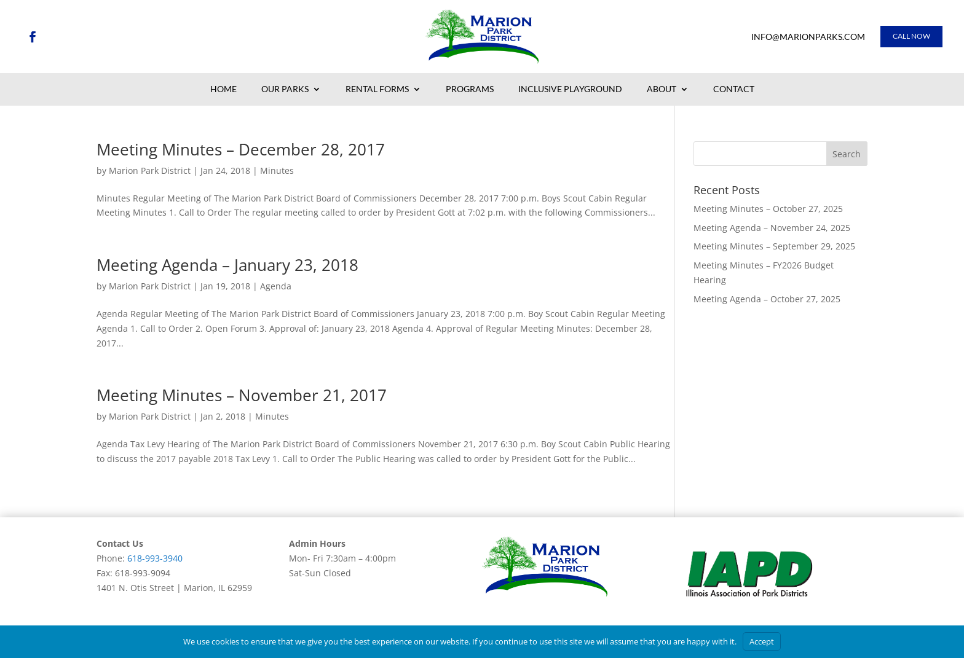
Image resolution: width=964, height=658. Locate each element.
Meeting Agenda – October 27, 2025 (766, 299)
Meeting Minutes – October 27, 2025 (768, 208)
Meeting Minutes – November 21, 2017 (242, 395)
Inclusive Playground (570, 89)
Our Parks (285, 89)
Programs (470, 89)
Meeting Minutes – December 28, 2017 (241, 149)
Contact (733, 89)
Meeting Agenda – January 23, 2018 (227, 265)
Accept (761, 641)
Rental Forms (377, 89)
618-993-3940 (155, 558)
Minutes (277, 170)
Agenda (275, 286)
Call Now (911, 36)
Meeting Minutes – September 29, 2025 (774, 246)
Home (223, 89)
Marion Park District (150, 170)
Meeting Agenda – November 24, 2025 (771, 227)
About (661, 89)
